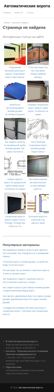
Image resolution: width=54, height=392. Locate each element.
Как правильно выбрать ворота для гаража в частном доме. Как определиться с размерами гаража (26, 253)
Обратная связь (14, 367)
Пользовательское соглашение (32, 351)
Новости (18, 12)
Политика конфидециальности (21, 354)
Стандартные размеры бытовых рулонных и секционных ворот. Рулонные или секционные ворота (25, 311)
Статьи (30, 12)
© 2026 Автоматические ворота (21, 341)
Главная (7, 12)
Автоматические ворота (27, 6)
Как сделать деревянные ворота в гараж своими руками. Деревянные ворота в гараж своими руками (27, 299)
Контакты (10, 351)
